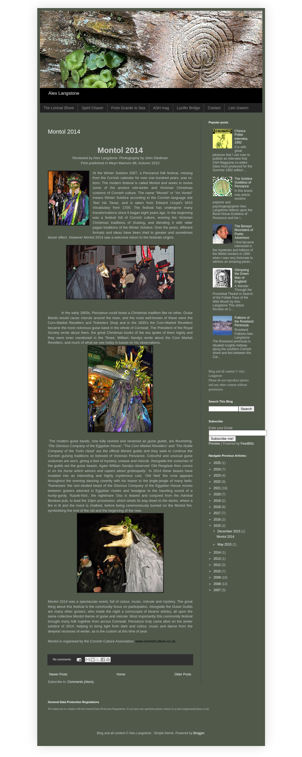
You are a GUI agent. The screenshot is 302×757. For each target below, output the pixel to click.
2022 (218, 482)
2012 (218, 565)
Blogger (198, 733)
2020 (218, 494)
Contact (214, 108)
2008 (218, 584)
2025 (218, 463)
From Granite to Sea (128, 108)
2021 (218, 488)
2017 (218, 513)
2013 (218, 559)
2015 (218, 526)
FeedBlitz (247, 443)
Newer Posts (58, 674)
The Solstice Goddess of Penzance (243, 182)
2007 (218, 590)
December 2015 (229, 531)
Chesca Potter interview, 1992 (241, 136)
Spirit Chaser (92, 108)
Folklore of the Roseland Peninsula (243, 321)
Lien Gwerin (238, 108)
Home (121, 674)
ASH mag (161, 108)
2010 (218, 571)
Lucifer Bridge (188, 108)
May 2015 (224, 544)
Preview (214, 443)
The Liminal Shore (59, 108)
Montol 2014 (64, 131)
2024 (218, 469)
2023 (218, 475)
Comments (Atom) (81, 682)
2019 (218, 501)
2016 (218, 519)
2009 (218, 577)
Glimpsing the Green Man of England (241, 275)
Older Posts (182, 674)
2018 (218, 507)
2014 (218, 552)
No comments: (62, 659)
